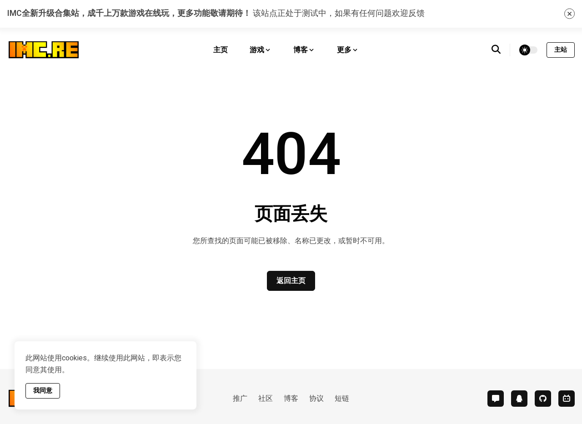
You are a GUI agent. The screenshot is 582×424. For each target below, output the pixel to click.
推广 (240, 398)
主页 (220, 50)
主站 (560, 50)
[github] (543, 398)
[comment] (495, 398)
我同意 (42, 390)
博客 (291, 398)
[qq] (519, 398)
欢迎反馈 (408, 13)
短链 (342, 398)
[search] (501, 50)
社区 (265, 398)
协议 (316, 398)
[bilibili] (566, 398)
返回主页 (291, 280)
